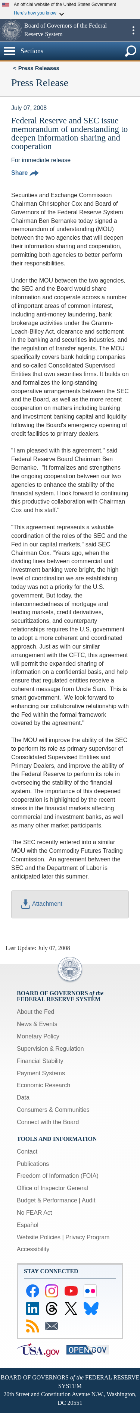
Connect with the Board (48, 1122)
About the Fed (36, 1012)
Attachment (41, 904)
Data (23, 1097)
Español (27, 1225)
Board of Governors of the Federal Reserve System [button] (65, 29)
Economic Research (43, 1085)
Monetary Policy (38, 1036)
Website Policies (38, 1237)
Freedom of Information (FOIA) (58, 1176)
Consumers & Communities (53, 1110)
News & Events (37, 1024)
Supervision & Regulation (50, 1048)
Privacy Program (87, 1237)
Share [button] (25, 173)
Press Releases (38, 68)
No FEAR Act (34, 1212)
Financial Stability (40, 1061)
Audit (88, 1200)
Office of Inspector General (52, 1188)
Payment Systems (41, 1073)
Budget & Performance (47, 1200)
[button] (11, 30)
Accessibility (33, 1249)
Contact (27, 1151)
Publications (33, 1164)
